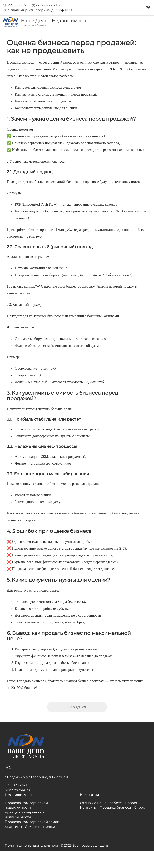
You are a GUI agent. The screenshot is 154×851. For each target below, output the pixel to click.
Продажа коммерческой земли (32, 822)
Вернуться (77, 707)
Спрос (139, 807)
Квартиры (13, 827)
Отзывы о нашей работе (101, 803)
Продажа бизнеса (115, 807)
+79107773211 (16, 5)
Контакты (88, 807)
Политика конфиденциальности (33, 845)
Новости (132, 803)
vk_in (148, 7)
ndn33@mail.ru (46, 5)
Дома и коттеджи (40, 827)
